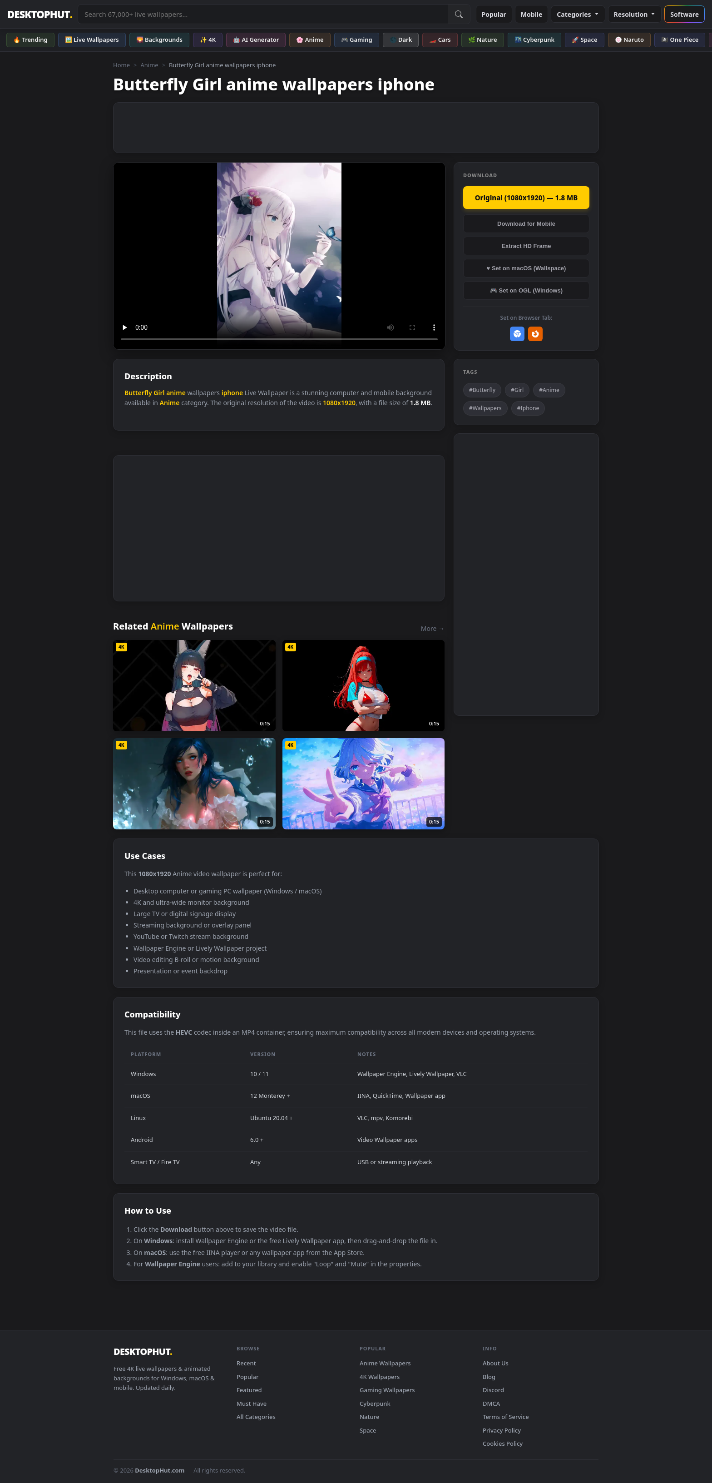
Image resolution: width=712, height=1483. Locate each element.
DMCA (491, 1403)
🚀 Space (584, 39)
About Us (496, 1363)
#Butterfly (482, 390)
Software (684, 14)
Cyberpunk (375, 1403)
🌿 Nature (482, 39)
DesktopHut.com (159, 1470)
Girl (158, 392)
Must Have (252, 1403)
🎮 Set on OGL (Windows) (526, 290)
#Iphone (528, 408)
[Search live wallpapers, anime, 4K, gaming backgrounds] (263, 14)
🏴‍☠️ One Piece (679, 39)
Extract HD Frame (526, 246)
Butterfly (138, 392)
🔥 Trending (30, 39)
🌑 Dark (401, 39)
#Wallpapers (485, 408)
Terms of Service (506, 1417)
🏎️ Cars (439, 39)
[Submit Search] (459, 14)
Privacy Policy (502, 1430)
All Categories (256, 1417)
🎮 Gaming (356, 39)
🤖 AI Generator (256, 39)
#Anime (549, 390)
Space (368, 1430)
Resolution (635, 14)
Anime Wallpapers (385, 1363)
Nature (369, 1417)
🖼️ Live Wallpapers (92, 39)
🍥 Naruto (629, 39)
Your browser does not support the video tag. (279, 256)
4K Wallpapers (380, 1377)
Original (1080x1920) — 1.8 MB (526, 197)
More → (433, 628)
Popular (494, 14)
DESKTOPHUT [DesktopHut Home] (39, 14)
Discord (493, 1390)
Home (121, 65)
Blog (489, 1377)
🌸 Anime (309, 39)
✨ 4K (208, 39)
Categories (578, 14)
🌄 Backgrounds (159, 39)
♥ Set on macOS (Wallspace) (526, 268)
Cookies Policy (503, 1443)
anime (176, 392)
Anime (149, 65)
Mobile (532, 14)
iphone (232, 392)
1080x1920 (339, 402)
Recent (246, 1363)
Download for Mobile (526, 223)
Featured (249, 1390)
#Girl (517, 390)
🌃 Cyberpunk (534, 39)
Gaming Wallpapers (387, 1390)
